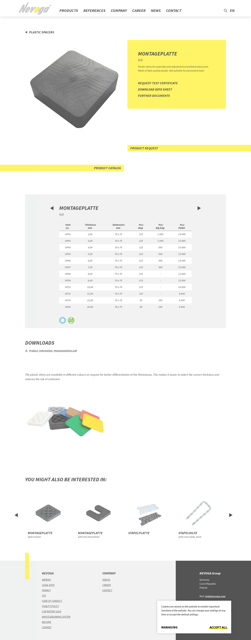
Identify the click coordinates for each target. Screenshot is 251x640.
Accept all (218, 627)
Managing (169, 627)
